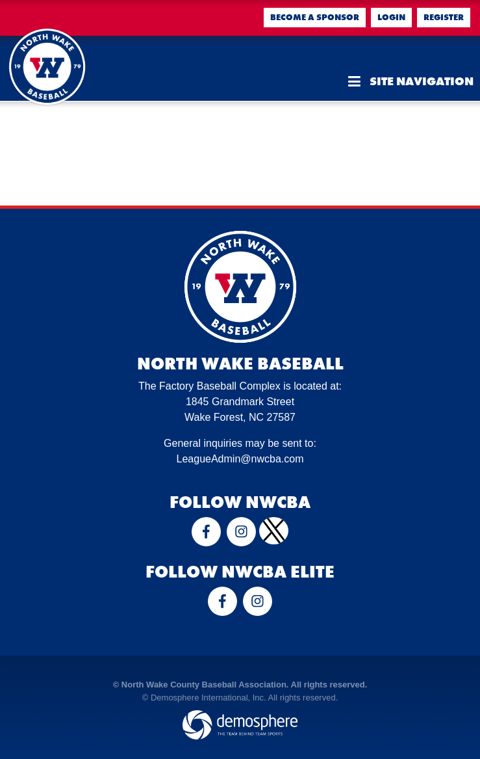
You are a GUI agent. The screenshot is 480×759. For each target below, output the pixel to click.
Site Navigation (411, 81)
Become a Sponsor (314, 17)
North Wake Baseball (240, 364)
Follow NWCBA (240, 502)
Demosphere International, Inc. (208, 697)
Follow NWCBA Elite (240, 572)
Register (443, 17)
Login (391, 17)
